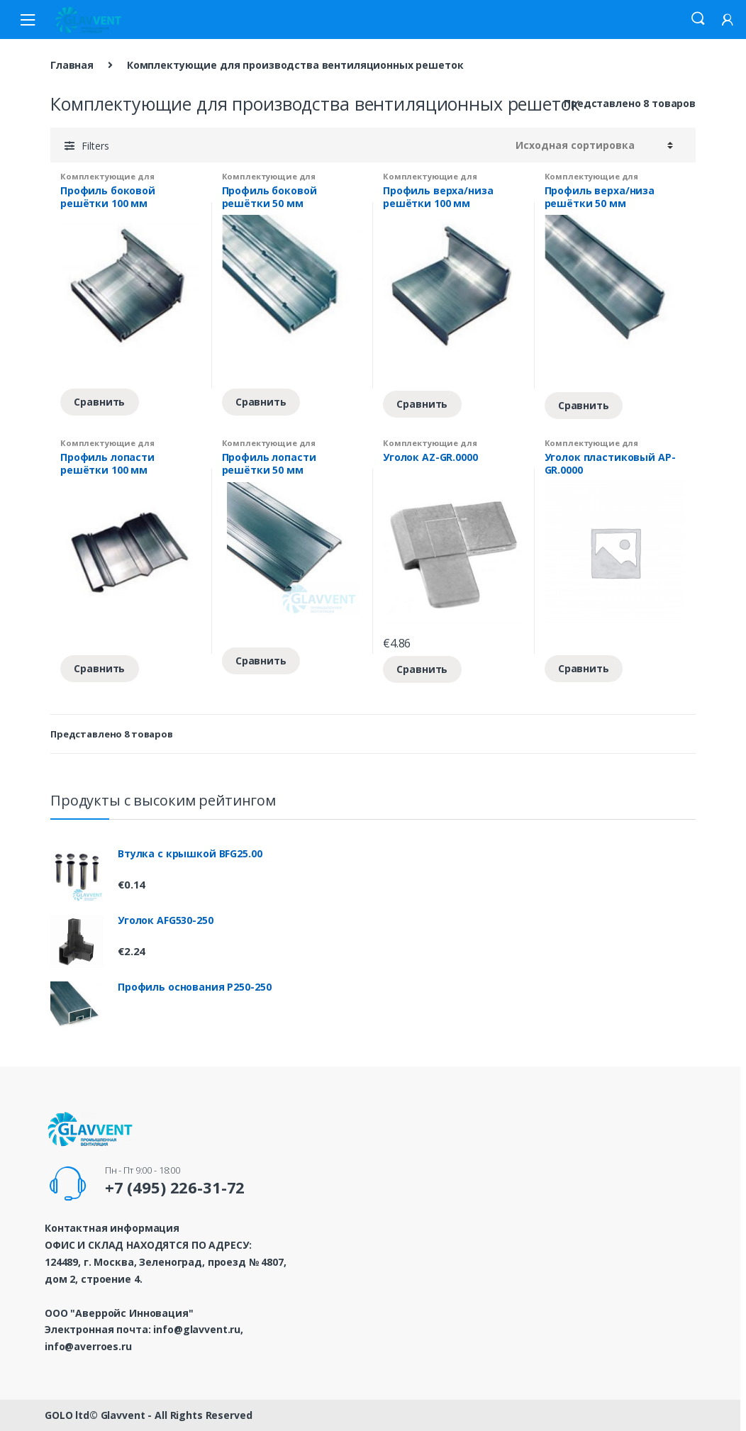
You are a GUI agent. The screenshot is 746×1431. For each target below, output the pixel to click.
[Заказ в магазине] (594, 145)
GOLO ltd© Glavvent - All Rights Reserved (148, 1415)
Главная (72, 65)
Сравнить (99, 401)
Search (698, 19)
